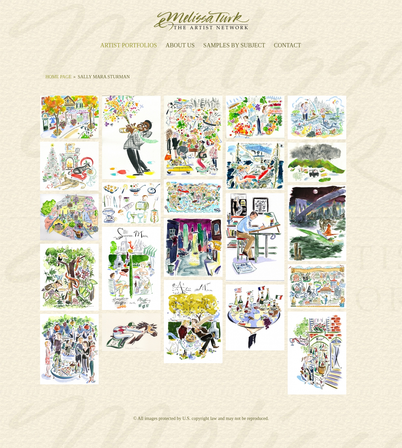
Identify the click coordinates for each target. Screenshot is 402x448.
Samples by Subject (234, 46)
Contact (287, 46)
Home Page (59, 76)
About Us (179, 46)
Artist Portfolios (128, 46)
